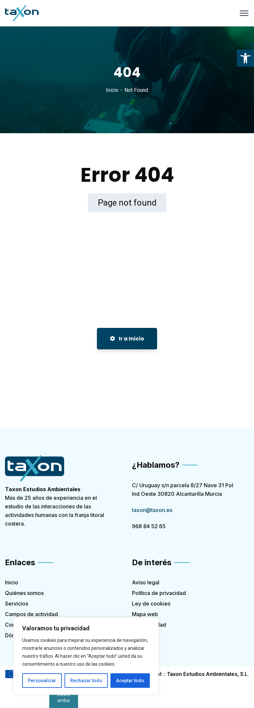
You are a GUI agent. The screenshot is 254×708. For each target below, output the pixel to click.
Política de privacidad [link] (159, 593)
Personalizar (42, 680)
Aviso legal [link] (145, 582)
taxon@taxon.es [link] (152, 510)
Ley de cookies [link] (151, 603)
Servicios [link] (16, 603)
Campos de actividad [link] (31, 614)
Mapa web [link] (145, 614)
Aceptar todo (130, 680)
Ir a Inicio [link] (127, 338)
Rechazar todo (86, 680)
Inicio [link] (112, 90)
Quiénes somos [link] (24, 593)
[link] (245, 58)
